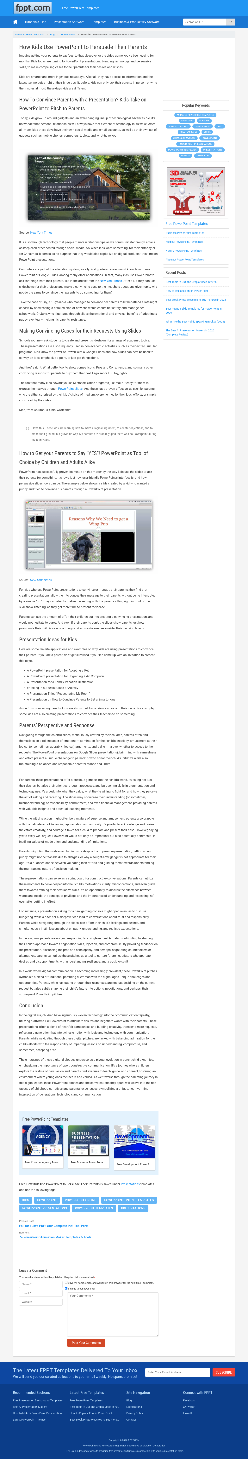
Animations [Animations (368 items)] (187, 120)
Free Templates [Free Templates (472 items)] (188, 132)
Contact (131, 1419)
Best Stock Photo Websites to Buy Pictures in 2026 (196, 299)
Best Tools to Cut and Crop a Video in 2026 (191, 281)
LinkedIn (188, 1413)
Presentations (68, 34)
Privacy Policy (134, 1413)
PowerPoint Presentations (44, 1208)
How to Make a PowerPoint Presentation (37, 1413)
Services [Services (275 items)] (185, 156)
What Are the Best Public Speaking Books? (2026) (195, 321)
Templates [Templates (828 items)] (202, 155)
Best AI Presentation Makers (30, 1406)
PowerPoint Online (80, 1200)
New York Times (41, 232)
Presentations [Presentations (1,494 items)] (212, 149)
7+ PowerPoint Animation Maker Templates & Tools (55, 1237)
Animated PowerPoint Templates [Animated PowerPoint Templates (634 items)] (195, 115)
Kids (25, 1200)
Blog (52, 34)
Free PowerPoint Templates (29, 34)
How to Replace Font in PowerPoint (187, 290)
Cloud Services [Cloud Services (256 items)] (202, 126)
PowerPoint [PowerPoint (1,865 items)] (209, 137)
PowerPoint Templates (94, 1208)
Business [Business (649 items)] (204, 120)
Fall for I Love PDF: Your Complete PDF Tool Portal (54, 1226)
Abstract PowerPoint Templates (185, 259)
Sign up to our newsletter (80, 1288)
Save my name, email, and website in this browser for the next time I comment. (111, 1282)
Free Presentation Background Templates (38, 1400)
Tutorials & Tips (35, 22)
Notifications (134, 1406)
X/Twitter (189, 1406)
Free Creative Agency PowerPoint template (51, 1162)
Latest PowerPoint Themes (29, 1419)
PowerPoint (47, 1200)
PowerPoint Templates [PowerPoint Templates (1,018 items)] (182, 149)
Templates (99, 22)
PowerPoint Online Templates (129, 1200)
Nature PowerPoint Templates (184, 250)
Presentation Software (69, 22)
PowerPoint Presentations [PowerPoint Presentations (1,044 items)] (195, 144)
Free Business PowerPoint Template (93, 1162)
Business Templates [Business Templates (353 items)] (178, 126)
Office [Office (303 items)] (207, 132)
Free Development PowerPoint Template (142, 1164)
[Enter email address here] (177, 1372)
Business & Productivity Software (136, 22)
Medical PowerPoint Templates (184, 241)
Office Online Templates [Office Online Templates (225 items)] (184, 138)
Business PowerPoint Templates (185, 232)
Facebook (189, 1400)
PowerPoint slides (70, 389)
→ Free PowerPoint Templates (78, 8)
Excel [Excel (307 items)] (220, 126)
